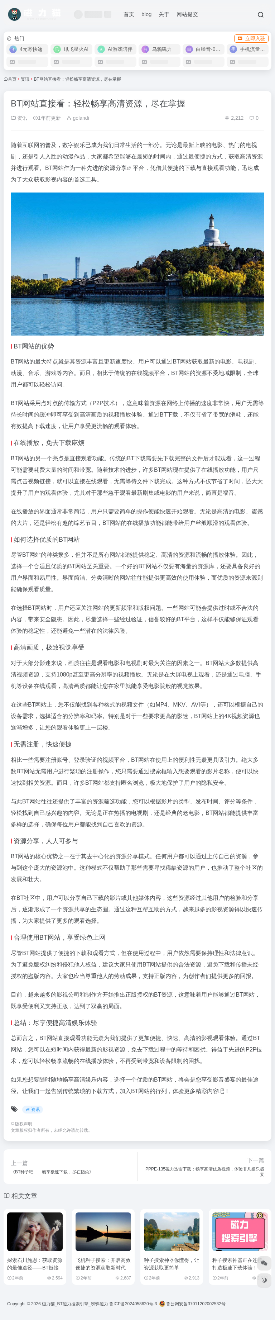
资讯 (25, 79)
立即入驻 (251, 38)
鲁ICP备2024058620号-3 (133, 1303)
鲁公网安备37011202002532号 (192, 1303)
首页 (129, 14)
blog (146, 14)
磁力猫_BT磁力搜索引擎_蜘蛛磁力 (75, 1303)
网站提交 (187, 14)
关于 (164, 14)
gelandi (78, 118)
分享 (121, 168)
